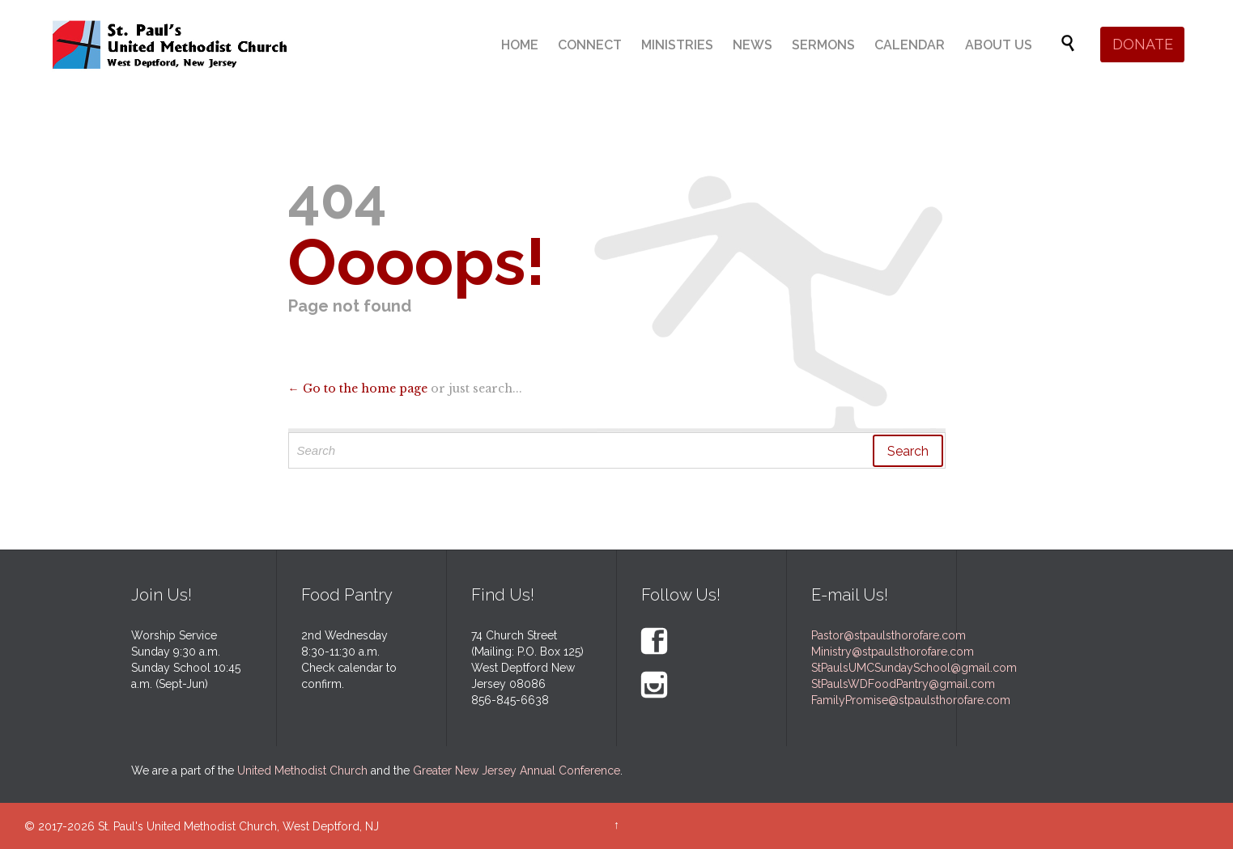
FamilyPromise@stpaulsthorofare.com (910, 700)
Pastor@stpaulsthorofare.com (888, 635)
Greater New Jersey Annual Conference (516, 770)
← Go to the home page (357, 388)
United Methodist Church (302, 770)
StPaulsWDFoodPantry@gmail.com (903, 683)
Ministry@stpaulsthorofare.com (892, 651)
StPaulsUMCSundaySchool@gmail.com (914, 667)
